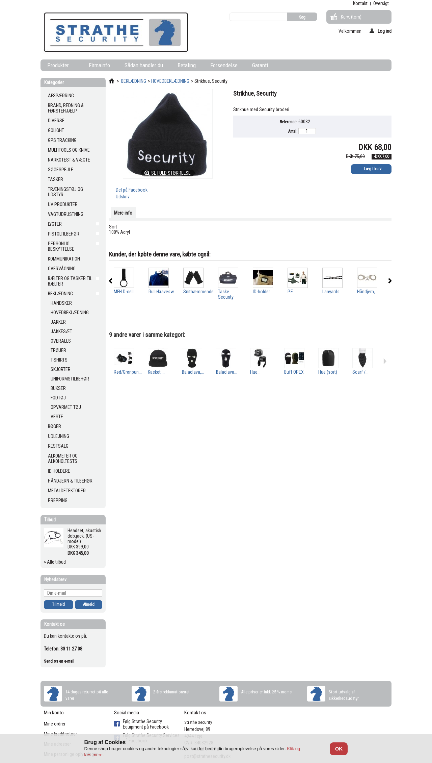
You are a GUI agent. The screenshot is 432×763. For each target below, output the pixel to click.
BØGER (54, 426)
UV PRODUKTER (63, 204)
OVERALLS (61, 341)
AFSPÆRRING (61, 95)
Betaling (187, 65)
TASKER (55, 179)
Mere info (123, 213)
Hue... (255, 372)
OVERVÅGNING (62, 268)
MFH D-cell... (125, 291)
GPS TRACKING (62, 140)
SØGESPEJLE (60, 169)
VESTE (57, 416)
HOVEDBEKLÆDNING (70, 312)
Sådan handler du (144, 65)
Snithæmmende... (200, 291)
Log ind (381, 30)
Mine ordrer (54, 724)
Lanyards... (332, 291)
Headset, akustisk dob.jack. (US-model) (84, 536)
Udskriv (123, 196)
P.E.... (292, 291)
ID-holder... (263, 291)
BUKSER (58, 388)
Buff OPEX (294, 372)
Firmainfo (99, 65)
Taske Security (226, 294)
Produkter (59, 66)
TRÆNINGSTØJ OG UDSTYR (65, 192)
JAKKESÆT (61, 331)
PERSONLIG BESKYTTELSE (61, 246)
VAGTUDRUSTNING (65, 214)
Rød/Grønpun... (128, 372)
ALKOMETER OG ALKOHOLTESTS (63, 458)
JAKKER (58, 322)
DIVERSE (56, 120)
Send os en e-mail (59, 661)
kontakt (360, 3)
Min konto (54, 713)
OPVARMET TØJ (66, 407)
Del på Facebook (131, 190)
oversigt (381, 3)
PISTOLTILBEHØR (63, 234)
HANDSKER (61, 303)
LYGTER (55, 224)
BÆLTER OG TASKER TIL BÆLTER (70, 281)
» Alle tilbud (55, 562)
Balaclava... (226, 372)
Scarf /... (360, 372)
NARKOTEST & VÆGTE (69, 160)
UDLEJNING (58, 436)
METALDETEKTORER (67, 490)
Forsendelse (224, 65)
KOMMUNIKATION (64, 259)
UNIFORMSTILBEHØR (70, 379)
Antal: (292, 131)
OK (339, 749)
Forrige (110, 281)
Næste (390, 281)
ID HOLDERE (59, 471)
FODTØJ (58, 397)
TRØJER (58, 350)
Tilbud (50, 519)
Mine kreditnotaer (60, 734)
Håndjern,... (367, 291)
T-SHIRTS (59, 360)
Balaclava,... (193, 372)
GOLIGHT (56, 130)
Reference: (288, 122)
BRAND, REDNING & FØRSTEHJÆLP (66, 108)
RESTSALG (58, 446)
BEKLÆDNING (60, 293)
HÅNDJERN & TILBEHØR (70, 481)
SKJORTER (61, 369)
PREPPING (58, 500)
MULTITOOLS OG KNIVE (69, 150)
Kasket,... (156, 372)
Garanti (260, 65)
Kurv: (351, 17)
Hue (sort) (327, 372)
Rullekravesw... (162, 291)
